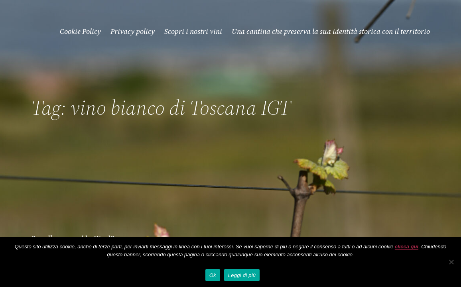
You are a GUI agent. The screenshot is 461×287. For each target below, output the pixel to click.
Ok (212, 275)
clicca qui (406, 247)
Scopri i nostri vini (193, 31)
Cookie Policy (80, 31)
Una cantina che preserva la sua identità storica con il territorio (331, 31)
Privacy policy (132, 31)
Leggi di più (242, 275)
